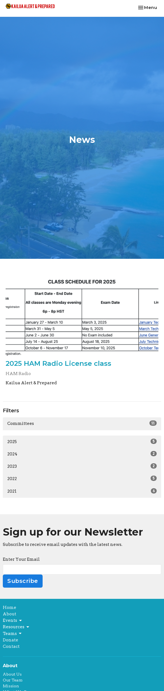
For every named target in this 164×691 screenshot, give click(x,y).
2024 (82, 454)
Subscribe (22, 581)
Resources (16, 627)
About (9, 613)
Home (9, 607)
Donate (10, 640)
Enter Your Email (21, 559)
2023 (82, 466)
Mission (11, 686)
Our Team (12, 680)
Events (13, 620)
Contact (11, 646)
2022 (82, 478)
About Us (12, 674)
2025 (82, 441)
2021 (82, 491)
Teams (12, 633)
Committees (82, 423)
